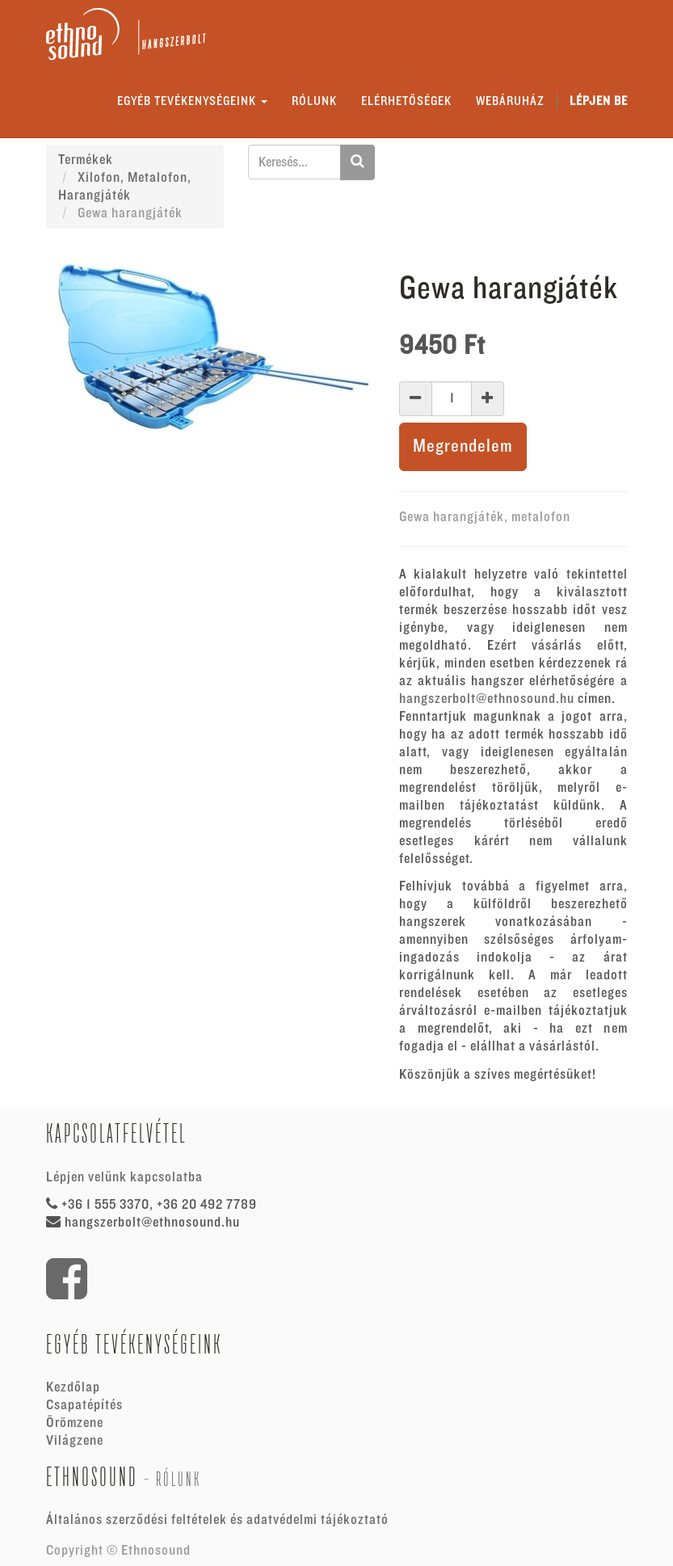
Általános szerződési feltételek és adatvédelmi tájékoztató (217, 1520)
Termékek (85, 160)
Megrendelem (463, 446)
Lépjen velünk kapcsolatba (124, 1177)
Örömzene (74, 1423)
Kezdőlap (73, 1387)
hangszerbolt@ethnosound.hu (486, 699)
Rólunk (178, 1479)
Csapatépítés (84, 1405)
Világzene (74, 1440)
